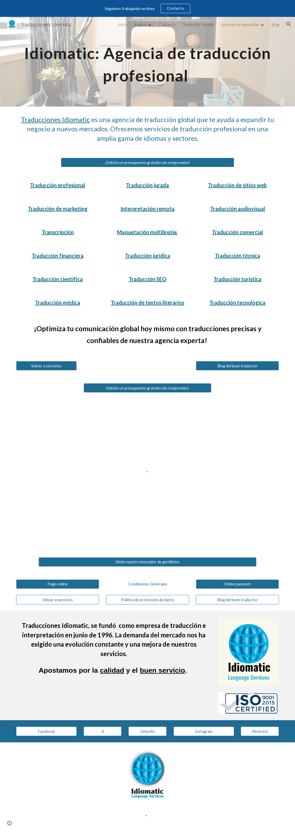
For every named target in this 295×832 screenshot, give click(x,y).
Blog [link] (275, 24)
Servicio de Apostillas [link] (240, 24)
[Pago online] (57, 584)
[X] (103, 731)
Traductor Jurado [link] (198, 24)
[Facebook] (46, 731)
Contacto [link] (167, 24)
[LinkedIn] (147, 731)
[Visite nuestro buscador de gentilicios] (147, 562)
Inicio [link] (122, 24)
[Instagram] (204, 731)
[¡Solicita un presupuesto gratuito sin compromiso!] (147, 162)
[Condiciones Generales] (147, 584)
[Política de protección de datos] (147, 600)
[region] (147, 8)
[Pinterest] (260, 731)
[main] (147, 61)
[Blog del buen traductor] (237, 366)
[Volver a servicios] (46, 366)
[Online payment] (237, 584)
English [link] (140, 24)
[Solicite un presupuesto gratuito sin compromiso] (147, 388)
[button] (288, 24)
